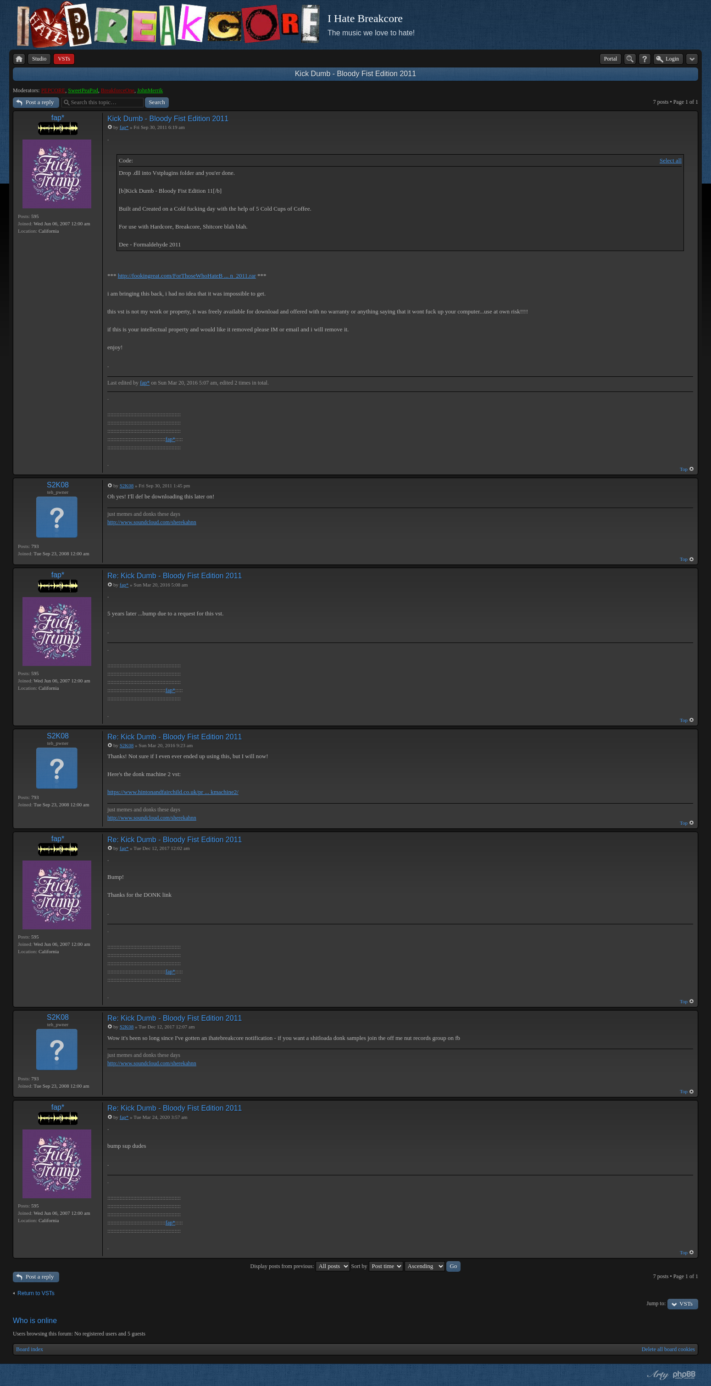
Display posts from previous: (300, 1266)
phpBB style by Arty (657, 1375)
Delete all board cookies (668, 1349)
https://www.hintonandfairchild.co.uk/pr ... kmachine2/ (173, 791)
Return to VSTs (36, 1293)
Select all (671, 160)
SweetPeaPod (83, 90)
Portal (610, 59)
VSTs (686, 1303)
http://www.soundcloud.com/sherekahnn (151, 522)
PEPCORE (53, 90)
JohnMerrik (150, 90)
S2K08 (58, 485)
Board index (29, 1349)
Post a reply (40, 102)
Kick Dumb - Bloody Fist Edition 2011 (355, 74)
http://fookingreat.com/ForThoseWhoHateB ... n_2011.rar (187, 275)
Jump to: (656, 1303)
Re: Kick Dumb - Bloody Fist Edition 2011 (174, 576)
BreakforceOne (117, 90)
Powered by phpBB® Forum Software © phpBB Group (684, 1375)
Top (684, 469)
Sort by (377, 1266)
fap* (57, 118)
